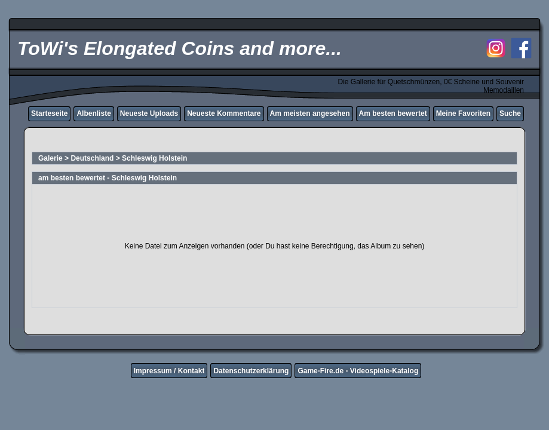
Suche (510, 113)
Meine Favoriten (463, 113)
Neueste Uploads (149, 113)
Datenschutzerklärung (251, 371)
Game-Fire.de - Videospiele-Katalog (357, 371)
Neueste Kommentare (223, 113)
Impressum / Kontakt (169, 371)
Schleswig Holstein (154, 158)
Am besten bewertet (393, 113)
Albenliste (93, 113)
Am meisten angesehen (310, 113)
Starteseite (49, 113)
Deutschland (92, 158)
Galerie (50, 158)
